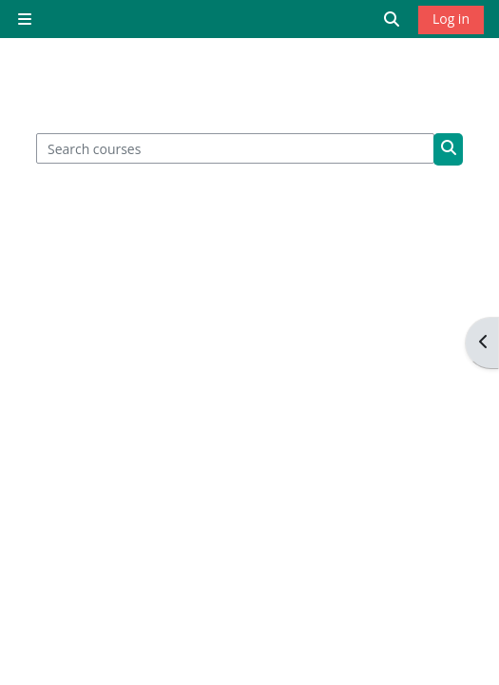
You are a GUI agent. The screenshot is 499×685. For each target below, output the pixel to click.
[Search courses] (235, 148)
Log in (451, 19)
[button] (392, 19)
